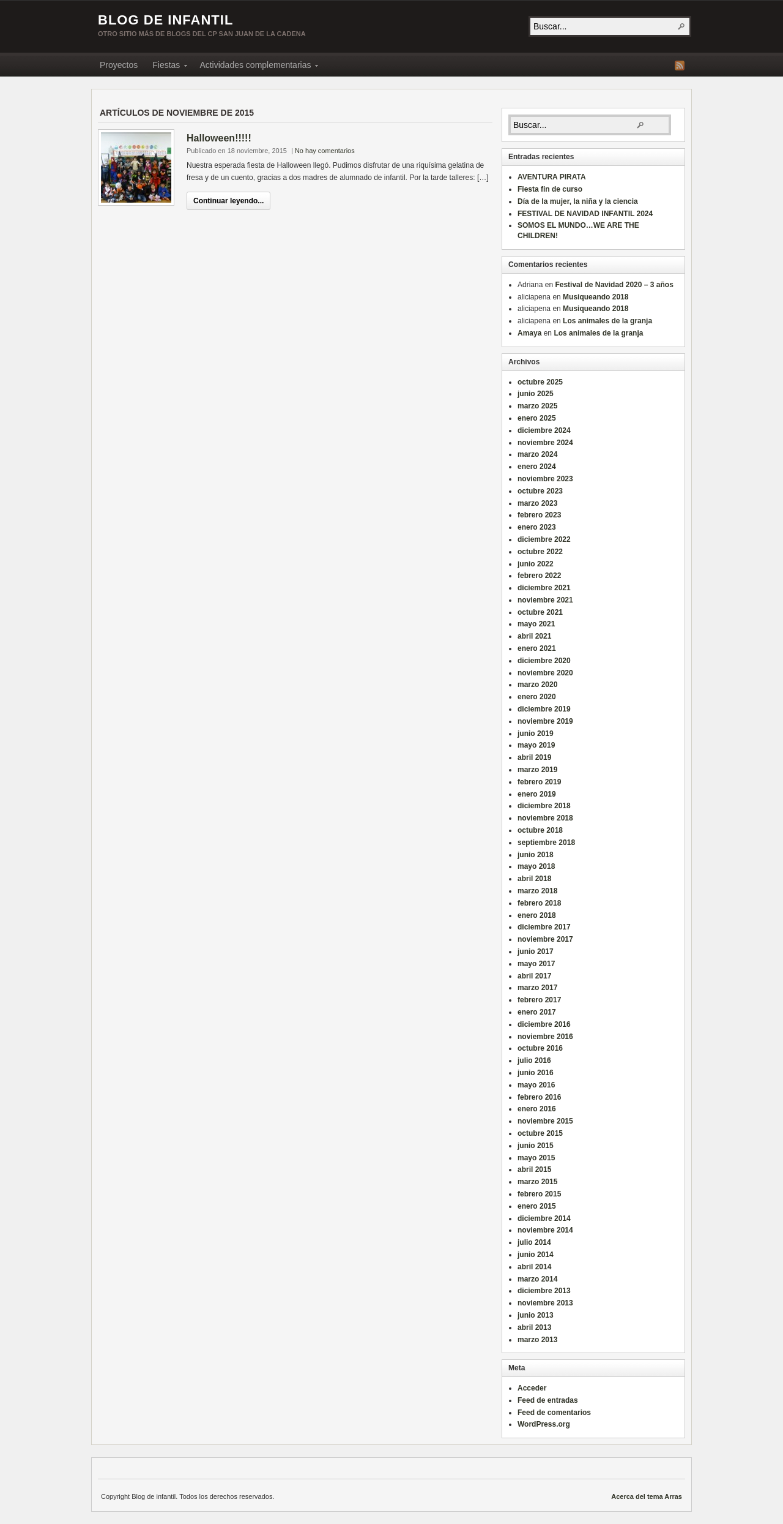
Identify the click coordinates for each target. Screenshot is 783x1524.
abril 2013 (534, 1327)
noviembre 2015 (545, 1121)
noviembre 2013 (545, 1303)
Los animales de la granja (607, 321)
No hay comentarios (325, 150)
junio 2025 (536, 393)
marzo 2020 (537, 684)
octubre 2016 (540, 1048)
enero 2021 (537, 648)
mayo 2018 (536, 866)
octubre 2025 (540, 382)
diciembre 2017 (544, 927)
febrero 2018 (539, 903)
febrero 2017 (539, 1000)
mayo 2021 (536, 624)
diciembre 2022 (544, 539)
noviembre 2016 (545, 1036)
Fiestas (166, 66)
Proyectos (119, 65)
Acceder (532, 1388)
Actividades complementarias (255, 66)
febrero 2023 (539, 515)
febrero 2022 (539, 575)
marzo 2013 (537, 1339)
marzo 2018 (537, 891)
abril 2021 (534, 636)
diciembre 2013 (544, 1290)
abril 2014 (534, 1267)
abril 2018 (534, 878)
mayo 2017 (536, 963)
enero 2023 (537, 527)
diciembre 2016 (544, 1024)
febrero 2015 (539, 1194)
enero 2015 (537, 1206)
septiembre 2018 (546, 842)
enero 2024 (537, 466)
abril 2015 (534, 1169)
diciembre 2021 (544, 588)
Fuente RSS (680, 65)
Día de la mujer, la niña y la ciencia (578, 201)
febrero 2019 (539, 782)
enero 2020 (537, 697)
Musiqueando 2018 (595, 297)
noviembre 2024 (545, 442)
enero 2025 (537, 418)
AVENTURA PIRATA (552, 177)
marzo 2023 (537, 503)
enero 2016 (537, 1109)
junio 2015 (536, 1145)
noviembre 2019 (545, 721)
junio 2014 (536, 1254)
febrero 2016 (539, 1097)
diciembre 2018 (544, 805)
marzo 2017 (537, 987)
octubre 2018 (540, 830)
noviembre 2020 (545, 673)
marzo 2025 (537, 406)
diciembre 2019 (544, 709)
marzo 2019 (537, 769)
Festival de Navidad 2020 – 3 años (614, 284)
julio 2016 (534, 1060)
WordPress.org (544, 1424)
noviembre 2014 (545, 1230)
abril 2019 (534, 757)
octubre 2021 (540, 612)
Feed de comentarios (554, 1412)
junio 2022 (536, 564)
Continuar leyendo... (228, 201)
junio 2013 (536, 1315)
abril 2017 (534, 976)
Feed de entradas (548, 1400)
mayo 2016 (536, 1085)
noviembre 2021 (545, 600)
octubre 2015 (540, 1133)
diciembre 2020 (544, 660)
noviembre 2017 (545, 939)
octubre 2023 (540, 491)
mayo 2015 (536, 1158)
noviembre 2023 (545, 479)
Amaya (529, 333)
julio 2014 (534, 1242)
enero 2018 (537, 915)
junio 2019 (536, 733)
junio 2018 (536, 854)
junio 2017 (536, 951)
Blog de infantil (165, 20)
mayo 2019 (536, 745)
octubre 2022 (540, 551)
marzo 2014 (537, 1279)
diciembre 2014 (544, 1218)
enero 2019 (537, 794)
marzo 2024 (537, 454)
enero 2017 (537, 1012)
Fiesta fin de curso (550, 189)
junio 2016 (536, 1072)
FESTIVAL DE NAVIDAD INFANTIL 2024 (585, 213)
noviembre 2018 (545, 818)
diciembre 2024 (544, 430)
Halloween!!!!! (219, 138)
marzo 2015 (537, 1181)
